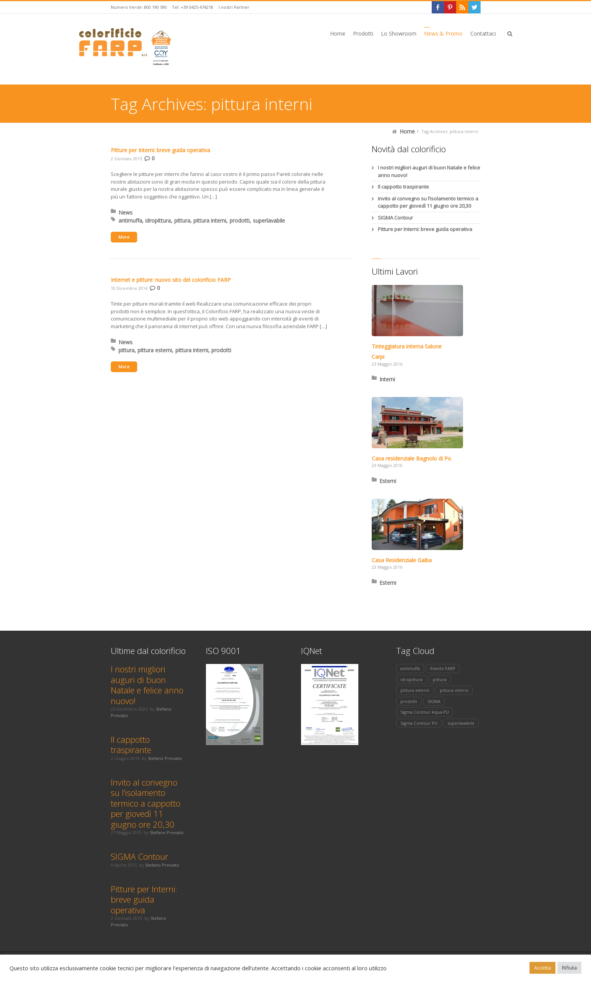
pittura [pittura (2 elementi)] (440, 679)
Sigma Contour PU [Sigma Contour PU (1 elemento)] (418, 723)
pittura (182, 220)
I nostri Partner (234, 7)
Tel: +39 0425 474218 (192, 7)
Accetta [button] (542, 967)
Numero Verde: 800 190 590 (139, 7)
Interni (387, 379)
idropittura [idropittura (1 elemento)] (411, 679)
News (125, 212)
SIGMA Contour (395, 217)
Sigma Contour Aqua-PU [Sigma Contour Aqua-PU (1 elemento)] (424, 712)
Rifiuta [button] (569, 967)
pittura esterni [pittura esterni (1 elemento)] (414, 690)
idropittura (158, 220)
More (124, 237)
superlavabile (269, 220)
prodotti (239, 220)
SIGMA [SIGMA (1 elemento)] (433, 701)
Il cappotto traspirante (403, 186)
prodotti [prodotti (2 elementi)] (408, 701)
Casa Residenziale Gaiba (402, 560)
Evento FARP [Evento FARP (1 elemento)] (442, 668)
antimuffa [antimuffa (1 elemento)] (410, 668)
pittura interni (209, 220)
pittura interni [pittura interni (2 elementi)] (454, 690)
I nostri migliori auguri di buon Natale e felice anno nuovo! (429, 171)
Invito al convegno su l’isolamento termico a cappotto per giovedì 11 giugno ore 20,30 (428, 202)
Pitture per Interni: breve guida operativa (160, 150)
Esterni (387, 481)
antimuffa (130, 220)
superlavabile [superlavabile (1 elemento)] (461, 723)
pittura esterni (155, 350)
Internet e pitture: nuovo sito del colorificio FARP (171, 279)
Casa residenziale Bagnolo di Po (411, 458)
